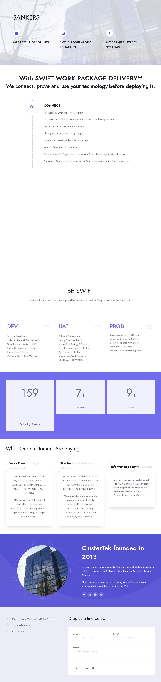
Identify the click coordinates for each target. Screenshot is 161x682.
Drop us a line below (86, 617)
